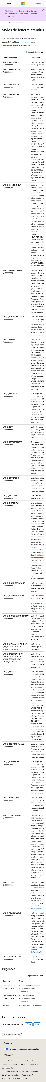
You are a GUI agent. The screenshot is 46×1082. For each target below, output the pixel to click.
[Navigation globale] (2, 3)
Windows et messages (17, 23)
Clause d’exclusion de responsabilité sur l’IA (18, 1061)
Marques (5, 1078)
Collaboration (33, 1064)
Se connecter (39, 3)
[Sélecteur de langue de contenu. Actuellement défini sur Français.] (7, 1043)
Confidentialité (7, 1068)
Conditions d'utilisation (10, 1075)
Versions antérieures (9, 1064)
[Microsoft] (23, 3)
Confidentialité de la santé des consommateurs (19, 1071)
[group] (23, 509)
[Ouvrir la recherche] (30, 3)
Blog (21, 1064)
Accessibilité (26, 1075)
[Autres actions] (42, 23)
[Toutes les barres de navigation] (4, 23)
